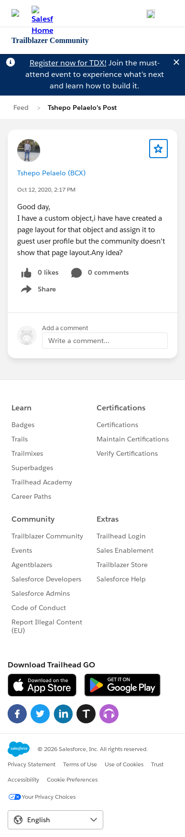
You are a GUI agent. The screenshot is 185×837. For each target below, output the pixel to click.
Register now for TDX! (68, 63)
